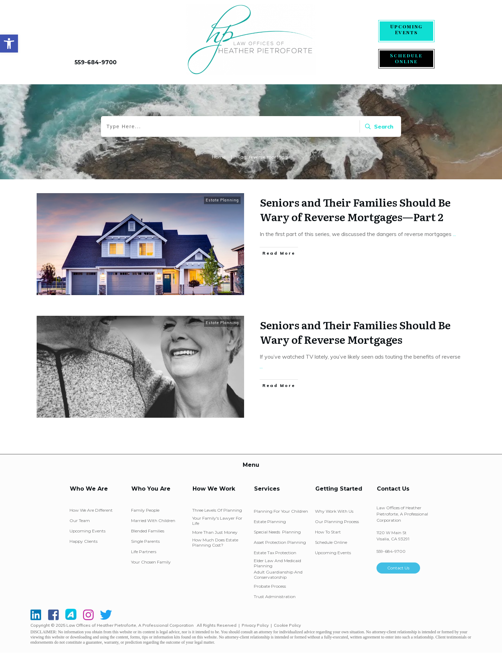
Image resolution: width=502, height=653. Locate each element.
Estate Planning (222, 200)
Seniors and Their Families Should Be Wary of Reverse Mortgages (355, 332)
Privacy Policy (255, 625)
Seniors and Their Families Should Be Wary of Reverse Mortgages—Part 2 (355, 209)
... (454, 233)
